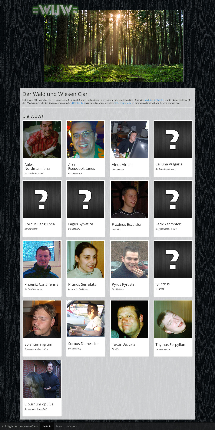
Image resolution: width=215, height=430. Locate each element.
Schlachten (159, 100)
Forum (59, 426)
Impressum (72, 426)
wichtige (149, 100)
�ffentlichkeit (78, 103)
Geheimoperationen (124, 103)
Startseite (47, 426)
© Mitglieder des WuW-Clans (20, 426)
